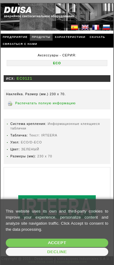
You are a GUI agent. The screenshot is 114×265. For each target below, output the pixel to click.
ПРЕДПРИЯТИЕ (15, 37)
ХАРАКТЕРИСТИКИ (70, 37)
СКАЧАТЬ (97, 37)
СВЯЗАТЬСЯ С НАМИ (20, 43)
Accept (57, 242)
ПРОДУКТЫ (41, 37)
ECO (57, 63)
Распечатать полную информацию (45, 103)
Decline (57, 252)
